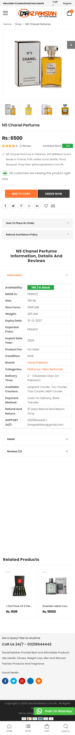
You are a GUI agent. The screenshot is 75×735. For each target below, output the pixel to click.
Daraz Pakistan (37, 363)
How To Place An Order (20, 223)
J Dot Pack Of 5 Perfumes (22, 606)
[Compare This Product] (53, 205)
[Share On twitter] (13, 206)
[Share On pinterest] (21, 206)
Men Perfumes (53, 369)
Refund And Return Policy (22, 234)
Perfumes (34, 369)
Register (67, 3)
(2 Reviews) (26, 146)
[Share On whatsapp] (29, 206)
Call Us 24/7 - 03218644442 (26, 644)
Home (7, 24)
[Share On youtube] (37, 206)
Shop (18, 24)
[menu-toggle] (5, 13)
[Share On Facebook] (5, 206)
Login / (55, 3)
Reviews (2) (14, 451)
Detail (10, 439)
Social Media (10, 672)
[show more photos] (71, 45)
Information (14, 275)
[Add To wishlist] (46, 205)
